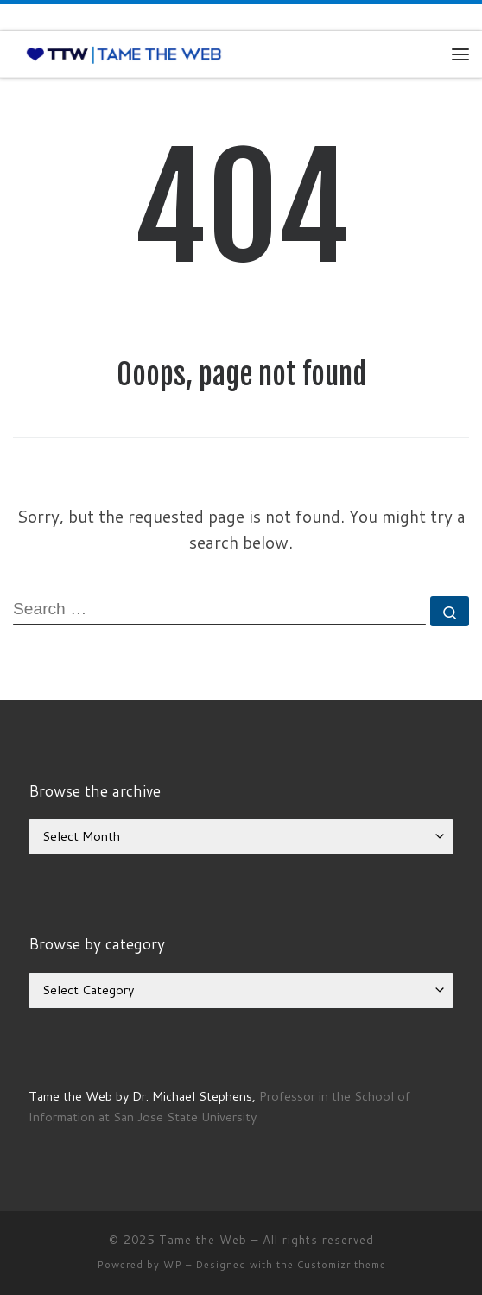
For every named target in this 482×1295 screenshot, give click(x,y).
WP (172, 1265)
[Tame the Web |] (124, 54)
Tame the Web (203, 1239)
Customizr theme (341, 1265)
